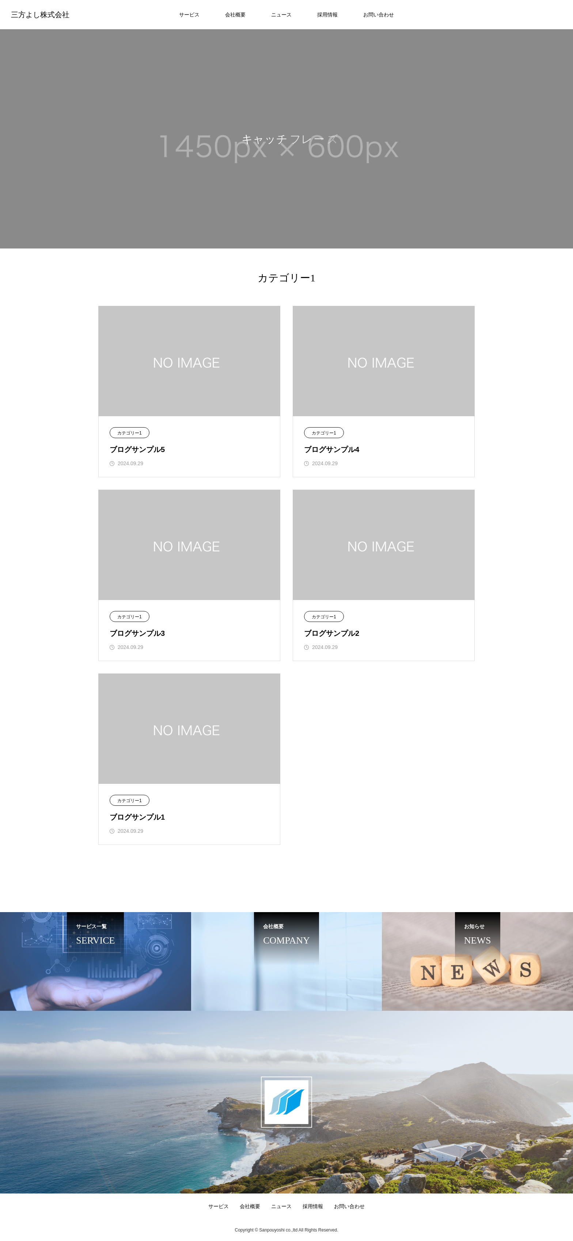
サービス (189, 15)
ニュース (281, 15)
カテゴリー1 (129, 433)
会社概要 (235, 15)
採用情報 (327, 15)
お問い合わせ (378, 15)
